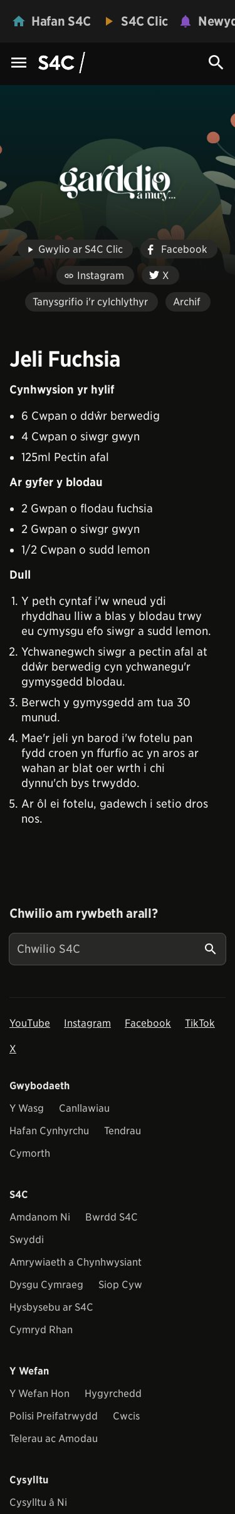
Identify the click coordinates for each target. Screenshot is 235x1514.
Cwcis (126, 1416)
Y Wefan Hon (39, 1394)
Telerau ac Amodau (53, 1439)
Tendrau (122, 1131)
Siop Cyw (120, 1285)
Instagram (87, 1023)
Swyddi (26, 1240)
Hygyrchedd (113, 1394)
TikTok (200, 1023)
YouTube (29, 1023)
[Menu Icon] (19, 63)
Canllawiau (84, 1108)
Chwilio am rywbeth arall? (83, 913)
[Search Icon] (216, 63)
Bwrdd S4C (111, 1217)
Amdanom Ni (39, 1217)
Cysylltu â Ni (38, 1502)
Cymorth (29, 1153)
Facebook (148, 1023)
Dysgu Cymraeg (46, 1285)
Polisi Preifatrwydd (53, 1416)
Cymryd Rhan (41, 1330)
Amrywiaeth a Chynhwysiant (75, 1262)
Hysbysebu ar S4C (51, 1307)
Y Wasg (26, 1108)
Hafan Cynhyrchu (49, 1131)
